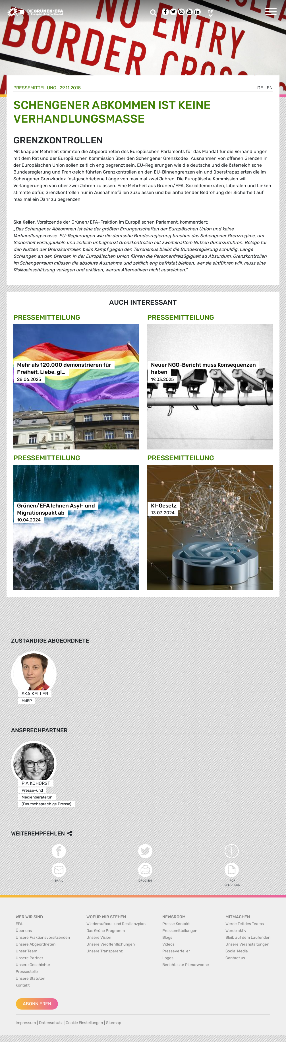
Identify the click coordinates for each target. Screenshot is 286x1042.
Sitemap (113, 1022)
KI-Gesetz (164, 505)
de (260, 87)
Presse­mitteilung (34, 87)
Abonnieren (37, 1003)
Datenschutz (51, 1022)
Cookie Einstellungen (84, 1022)
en (270, 87)
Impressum (26, 1022)
